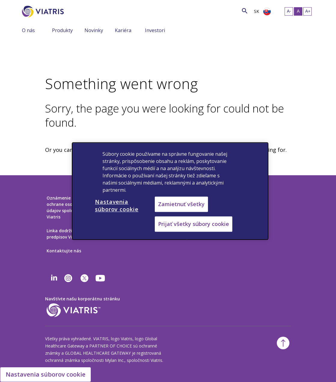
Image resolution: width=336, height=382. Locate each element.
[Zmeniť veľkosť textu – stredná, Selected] (298, 11)
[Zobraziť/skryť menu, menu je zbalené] (47, 30)
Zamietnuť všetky (181, 204)
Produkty (62, 30)
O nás (28, 30)
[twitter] (84, 278)
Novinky (93, 30)
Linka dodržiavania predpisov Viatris (66, 234)
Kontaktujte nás (64, 251)
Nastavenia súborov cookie (45, 374)
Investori (155, 30)
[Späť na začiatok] (283, 343)
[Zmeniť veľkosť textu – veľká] (307, 11)
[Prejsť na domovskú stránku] (43, 12)
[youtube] (101, 278)
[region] (170, 191)
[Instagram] (68, 278)
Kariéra (123, 30)
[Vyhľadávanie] (75, 10)
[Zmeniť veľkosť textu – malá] (289, 11)
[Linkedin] (54, 278)
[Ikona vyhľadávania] (245, 10)
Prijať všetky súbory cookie (193, 223)
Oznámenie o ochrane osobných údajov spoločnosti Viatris (66, 207)
